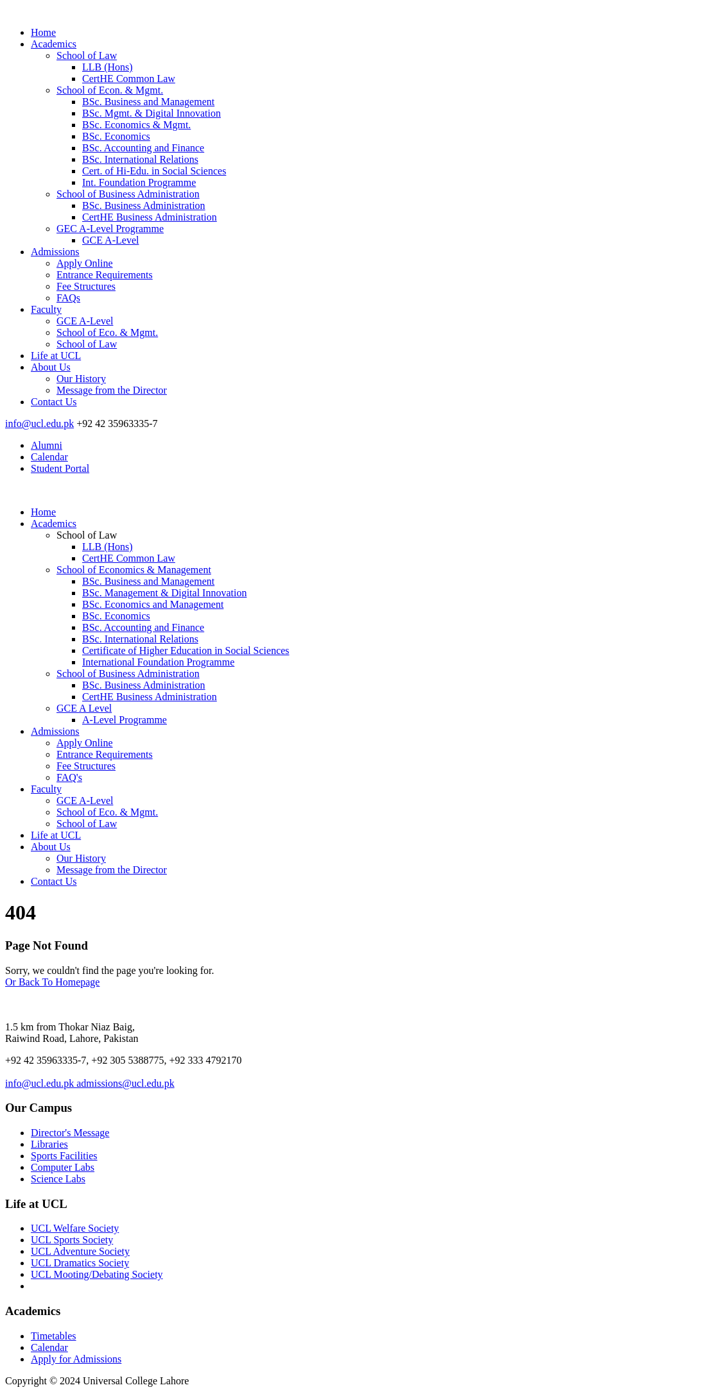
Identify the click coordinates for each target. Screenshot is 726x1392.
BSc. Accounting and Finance (143, 147)
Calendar (49, 456)
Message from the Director (111, 390)
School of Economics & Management (133, 569)
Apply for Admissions (76, 1359)
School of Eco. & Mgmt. (107, 332)
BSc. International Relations (140, 159)
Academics (53, 43)
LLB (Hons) (107, 67)
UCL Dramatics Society (80, 1262)
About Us (51, 367)
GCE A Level (84, 708)
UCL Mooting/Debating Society (97, 1274)
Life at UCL (56, 355)
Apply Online (84, 263)
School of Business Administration (128, 194)
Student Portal (60, 468)
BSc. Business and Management (148, 101)
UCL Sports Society (72, 1239)
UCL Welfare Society (75, 1228)
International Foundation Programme (158, 662)
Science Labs (58, 1178)
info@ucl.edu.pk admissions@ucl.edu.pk (90, 1083)
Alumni (46, 445)
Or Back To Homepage (52, 982)
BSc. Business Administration (143, 205)
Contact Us (54, 401)
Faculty (46, 309)
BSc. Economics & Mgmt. (136, 124)
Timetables (53, 1335)
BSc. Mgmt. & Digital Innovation (151, 113)
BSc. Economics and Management (152, 604)
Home (43, 32)
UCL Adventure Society (80, 1251)
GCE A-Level (110, 240)
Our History (81, 378)
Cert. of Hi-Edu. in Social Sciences (154, 170)
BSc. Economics (116, 136)
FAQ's (69, 777)
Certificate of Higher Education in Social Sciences (186, 650)
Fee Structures (86, 286)
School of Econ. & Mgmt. (109, 90)
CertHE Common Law (128, 78)
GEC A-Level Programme (110, 228)
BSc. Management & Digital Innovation (164, 592)
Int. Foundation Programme (139, 182)
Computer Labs (62, 1167)
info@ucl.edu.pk (39, 423)
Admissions (55, 251)
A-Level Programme (124, 719)
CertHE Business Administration (149, 217)
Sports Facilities (64, 1155)
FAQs (68, 297)
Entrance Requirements (104, 274)
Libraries (49, 1144)
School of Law (86, 55)
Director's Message (70, 1132)
